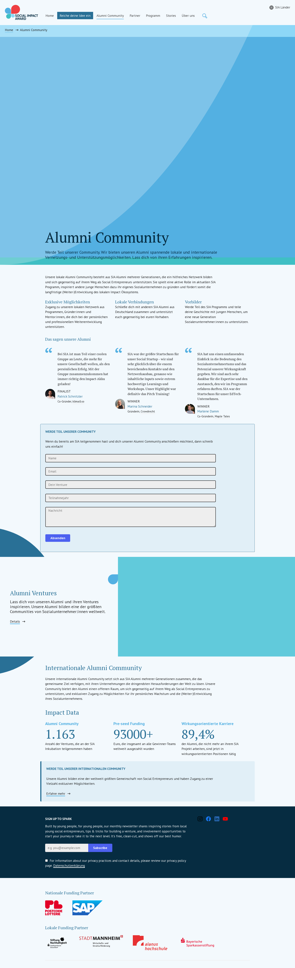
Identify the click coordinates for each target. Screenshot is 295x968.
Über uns (188, 15)
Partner (135, 15)
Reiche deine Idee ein (75, 15)
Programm (153, 15)
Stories (171, 15)
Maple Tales (222, 416)
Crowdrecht (148, 411)
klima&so (78, 401)
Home (50, 15)
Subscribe (100, 848)
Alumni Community (110, 15)
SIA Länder (282, 7)
